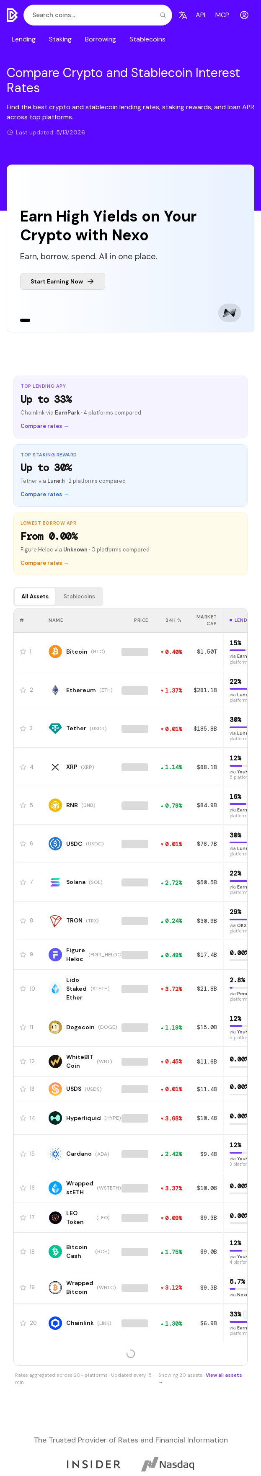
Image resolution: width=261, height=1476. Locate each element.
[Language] (183, 15)
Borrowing (100, 39)
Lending (24, 39)
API (200, 14)
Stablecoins (147, 39)
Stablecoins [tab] (79, 596)
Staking (60, 39)
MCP (222, 14)
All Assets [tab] (35, 596)
